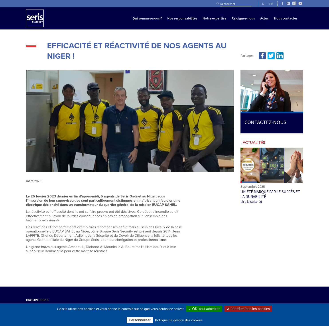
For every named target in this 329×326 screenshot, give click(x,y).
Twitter (271, 55)
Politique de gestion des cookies (179, 320)
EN (262, 4)
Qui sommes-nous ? (147, 18)
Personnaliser (140, 320)
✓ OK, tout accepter (204, 309)
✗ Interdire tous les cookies (248, 309)
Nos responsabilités (182, 18)
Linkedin (280, 55)
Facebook (262, 55)
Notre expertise (214, 18)
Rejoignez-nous (243, 18)
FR (271, 4)
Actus (264, 18)
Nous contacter (285, 18)
